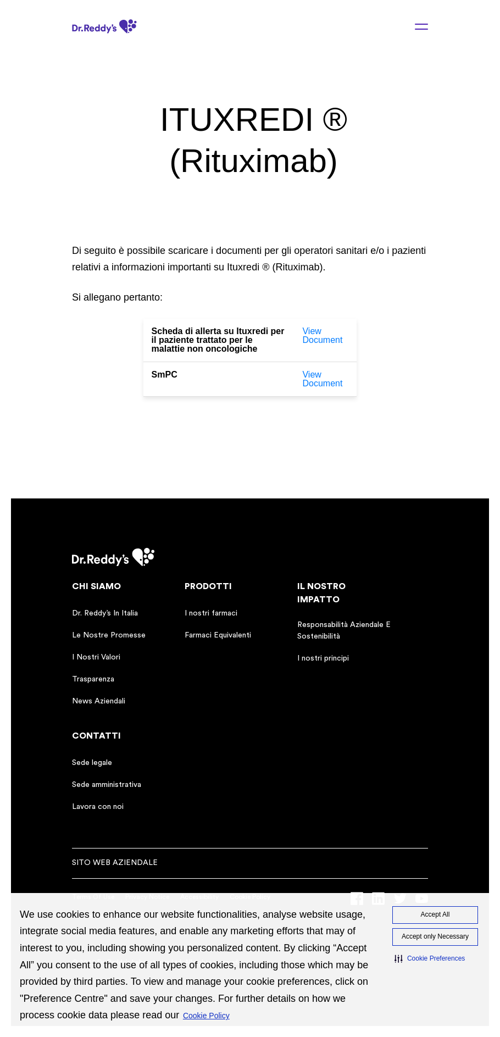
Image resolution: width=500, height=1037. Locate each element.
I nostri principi (323, 658)
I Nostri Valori (96, 657)
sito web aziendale (115, 863)
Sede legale (92, 763)
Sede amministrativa (106, 785)
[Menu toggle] (415, 26)
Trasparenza (93, 679)
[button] (429, 959)
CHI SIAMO (96, 586)
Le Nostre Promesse (109, 635)
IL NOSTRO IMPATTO (321, 593)
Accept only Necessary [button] (435, 936)
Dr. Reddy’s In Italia (105, 613)
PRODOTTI (208, 586)
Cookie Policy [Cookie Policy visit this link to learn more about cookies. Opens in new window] (206, 1015)
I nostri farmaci (211, 613)
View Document (322, 335)
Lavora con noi (98, 807)
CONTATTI (96, 735)
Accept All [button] (435, 914)
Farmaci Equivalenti (218, 635)
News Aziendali (98, 701)
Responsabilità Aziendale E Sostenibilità (344, 630)
